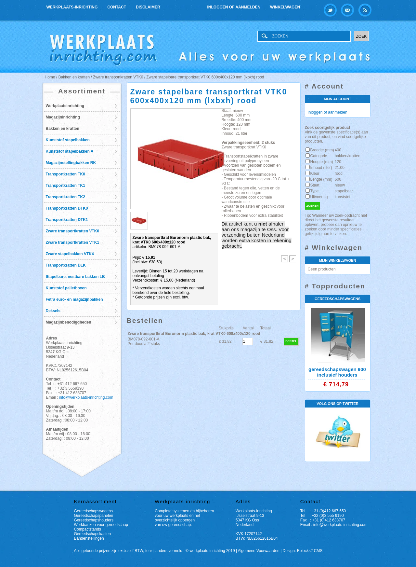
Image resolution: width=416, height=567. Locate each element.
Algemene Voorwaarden (259, 550)
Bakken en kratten (62, 128)
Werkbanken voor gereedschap (101, 524)
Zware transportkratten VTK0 (72, 231)
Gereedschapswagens (93, 511)
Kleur (314, 173)
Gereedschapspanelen (93, 515)
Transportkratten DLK (66, 265)
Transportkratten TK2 (65, 197)
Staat (314, 185)
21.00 (339, 167)
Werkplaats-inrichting (72, 7)
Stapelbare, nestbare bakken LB (75, 276)
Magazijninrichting (63, 117)
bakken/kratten (347, 156)
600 (338, 179)
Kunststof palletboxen (66, 288)
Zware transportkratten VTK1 (72, 242)
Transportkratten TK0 (65, 174)
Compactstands (87, 529)
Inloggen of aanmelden (234, 7)
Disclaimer (148, 7)
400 (338, 150)
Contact (116, 7)
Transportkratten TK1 (65, 185)
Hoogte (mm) (321, 161)
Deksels (53, 311)
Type (314, 191)
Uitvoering (319, 197)
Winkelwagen (285, 7)
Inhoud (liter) (321, 167)
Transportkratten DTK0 (67, 208)
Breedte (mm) (322, 150)
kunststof (342, 197)
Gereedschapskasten (92, 534)
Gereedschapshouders (93, 520)
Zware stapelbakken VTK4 (70, 254)
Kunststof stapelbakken (68, 140)
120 (338, 161)
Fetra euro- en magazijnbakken (74, 299)
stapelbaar (344, 191)
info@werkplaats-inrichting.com (86, 397)
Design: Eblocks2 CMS (303, 550)
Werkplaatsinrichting (65, 106)
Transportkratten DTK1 (67, 219)
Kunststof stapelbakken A (70, 151)
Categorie (318, 156)
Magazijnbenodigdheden (68, 322)
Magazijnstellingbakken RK (71, 162)
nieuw (340, 185)
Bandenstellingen (89, 538)
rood (339, 173)
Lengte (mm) (321, 179)
